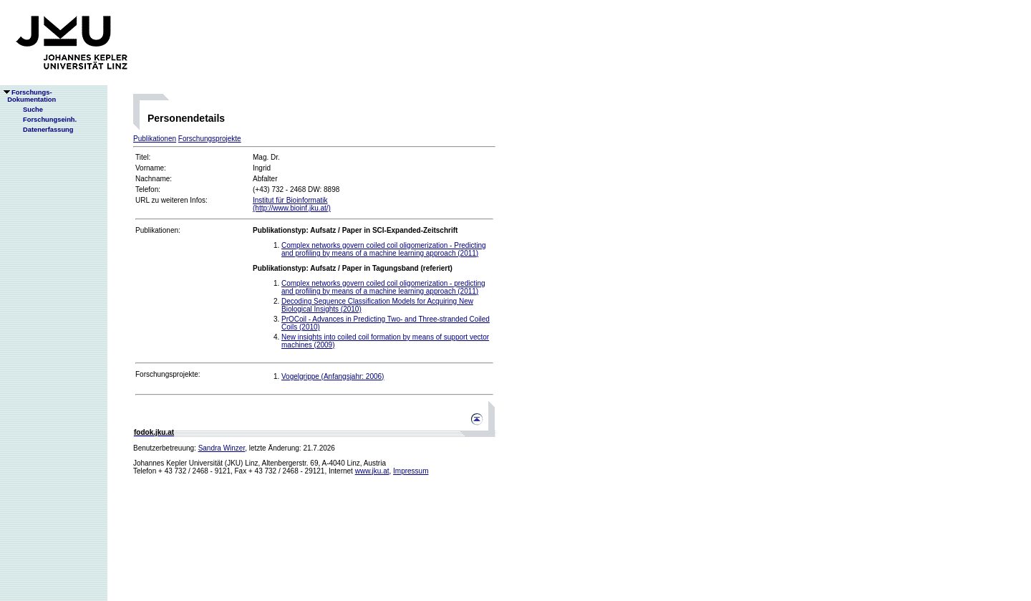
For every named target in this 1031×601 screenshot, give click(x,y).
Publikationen (154, 139)
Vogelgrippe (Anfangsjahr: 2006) (332, 376)
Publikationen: (157, 230)
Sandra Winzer (222, 448)
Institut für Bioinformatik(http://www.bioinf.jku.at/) (292, 204)
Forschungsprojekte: (167, 374)
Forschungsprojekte (209, 139)
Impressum (410, 471)
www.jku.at (372, 471)
